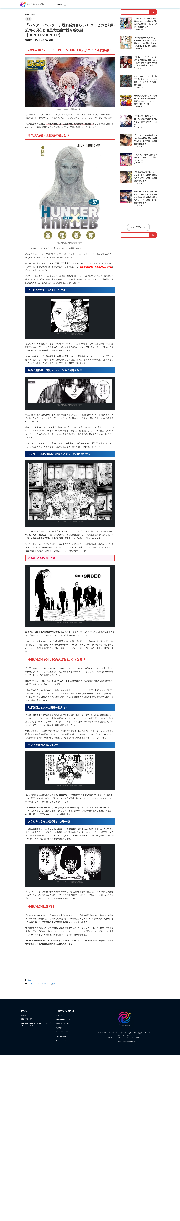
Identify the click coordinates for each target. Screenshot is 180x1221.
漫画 (29, 980)
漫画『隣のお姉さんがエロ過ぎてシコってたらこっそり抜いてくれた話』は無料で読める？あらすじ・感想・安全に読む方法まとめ (145, 197)
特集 (54, 984)
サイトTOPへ (138, 227)
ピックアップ (46, 984)
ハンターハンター (34, 984)
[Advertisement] (70, 961)
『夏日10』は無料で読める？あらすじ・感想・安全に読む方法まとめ (145, 157)
